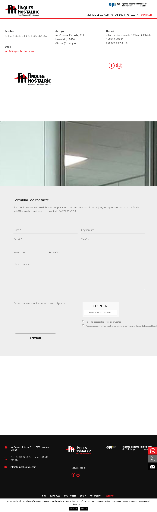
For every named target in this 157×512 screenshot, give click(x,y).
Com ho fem (111, 14)
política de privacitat (112, 322)
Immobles (97, 14)
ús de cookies (78, 504)
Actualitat (133, 14)
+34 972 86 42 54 (14, 36)
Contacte (147, 14)
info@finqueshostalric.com (20, 51)
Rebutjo (84, 508)
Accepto (73, 508)
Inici (88, 14)
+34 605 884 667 (37, 36)
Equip (122, 14)
